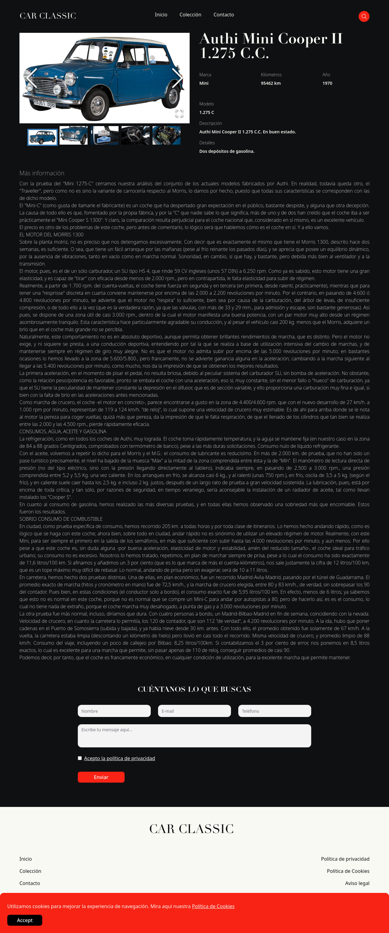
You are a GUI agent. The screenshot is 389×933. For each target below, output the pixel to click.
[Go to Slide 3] (104, 135)
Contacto (224, 14)
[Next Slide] (177, 78)
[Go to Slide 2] (73, 135)
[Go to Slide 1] (42, 137)
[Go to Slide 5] (166, 135)
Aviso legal (357, 883)
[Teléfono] (275, 711)
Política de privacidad (345, 859)
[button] (104, 78)
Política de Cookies (348, 871)
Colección (190, 14)
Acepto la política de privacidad (119, 758)
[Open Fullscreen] (179, 113)
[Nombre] (114, 711)
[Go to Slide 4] (135, 135)
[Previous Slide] (31, 78)
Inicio (161, 14)
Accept (25, 920)
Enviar (101, 777)
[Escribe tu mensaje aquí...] (194, 736)
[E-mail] (194, 711)
